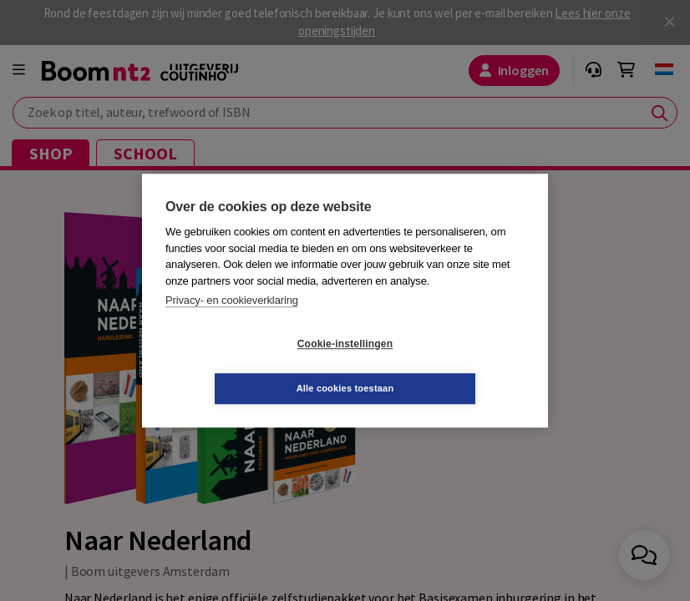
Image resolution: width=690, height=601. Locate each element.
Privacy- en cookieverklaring (231, 322)
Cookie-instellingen (245, 366)
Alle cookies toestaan (445, 366)
